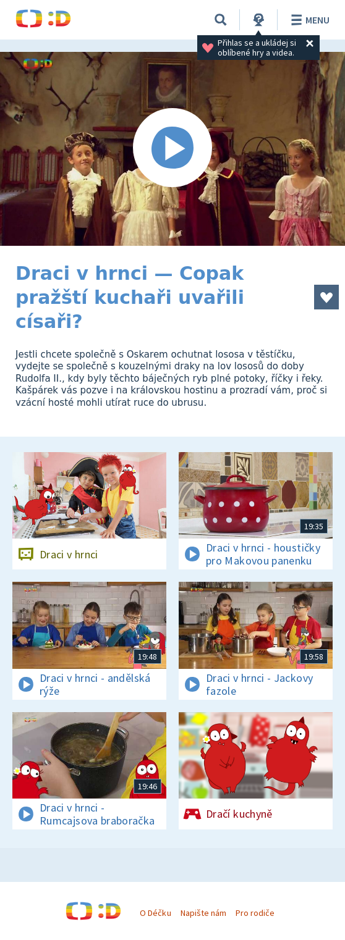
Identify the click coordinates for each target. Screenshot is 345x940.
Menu (308, 19)
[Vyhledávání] (220, 20)
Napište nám (203, 912)
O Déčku (155, 912)
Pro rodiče (255, 912)
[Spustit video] (172, 149)
